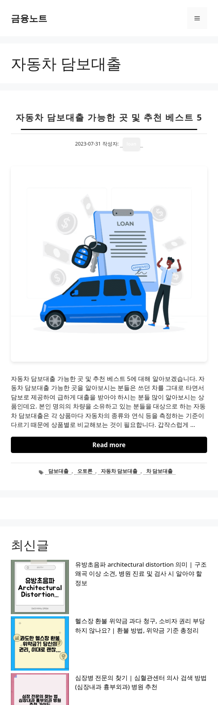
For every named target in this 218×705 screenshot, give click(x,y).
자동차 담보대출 (119, 470)
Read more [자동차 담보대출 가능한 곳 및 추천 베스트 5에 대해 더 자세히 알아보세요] (109, 445)
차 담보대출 (159, 470)
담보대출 (58, 470)
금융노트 (29, 18)
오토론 (84, 470)
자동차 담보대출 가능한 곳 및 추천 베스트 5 (109, 117)
